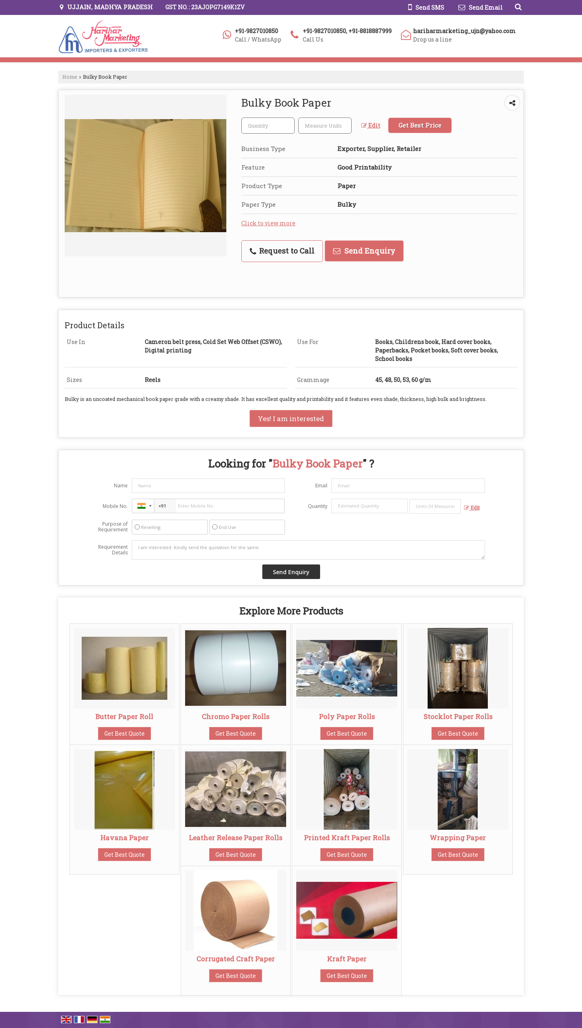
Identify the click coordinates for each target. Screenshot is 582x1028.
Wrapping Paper (458, 837)
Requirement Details (113, 550)
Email (321, 485)
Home (69, 76)
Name (121, 485)
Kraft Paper (347, 958)
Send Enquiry (364, 251)
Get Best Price (420, 125)
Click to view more (268, 223)
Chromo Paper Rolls (235, 716)
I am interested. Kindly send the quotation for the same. (308, 550)
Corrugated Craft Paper (235, 958)
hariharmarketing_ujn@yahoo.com (464, 31)
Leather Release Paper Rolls (235, 837)
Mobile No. (115, 506)
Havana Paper (124, 837)
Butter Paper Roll (124, 716)
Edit (370, 125)
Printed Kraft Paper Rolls (347, 837)
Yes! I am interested (291, 418)
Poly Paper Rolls (347, 716)
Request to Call (282, 251)
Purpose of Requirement (113, 527)
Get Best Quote (124, 733)
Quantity (317, 506)
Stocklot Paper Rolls (458, 716)
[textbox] (325, 125)
